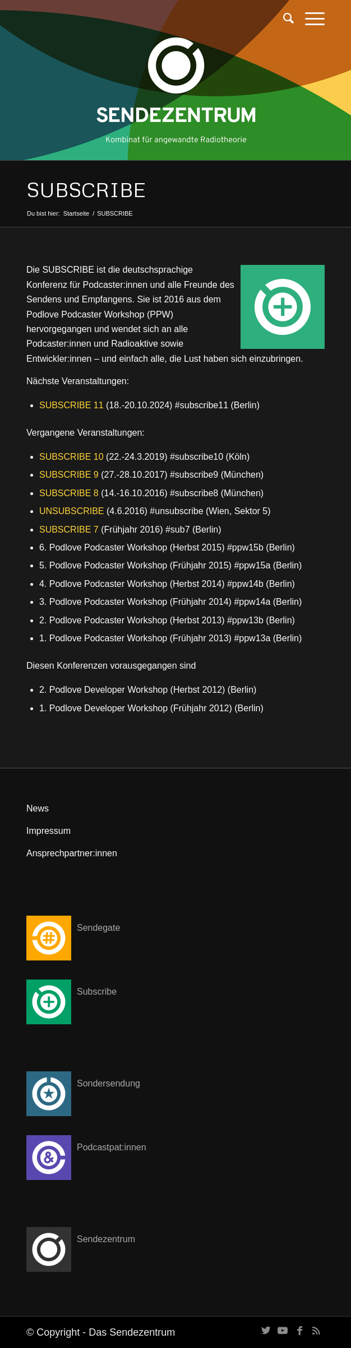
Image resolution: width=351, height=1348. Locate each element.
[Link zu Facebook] (299, 1330)
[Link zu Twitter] (265, 1330)
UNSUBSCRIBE (71, 511)
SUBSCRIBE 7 (69, 529)
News (37, 808)
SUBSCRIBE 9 (69, 474)
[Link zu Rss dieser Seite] (316, 1330)
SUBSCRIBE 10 (71, 456)
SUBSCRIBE (86, 189)
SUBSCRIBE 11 (71, 405)
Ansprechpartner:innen (71, 853)
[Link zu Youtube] (282, 1330)
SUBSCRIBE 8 (69, 493)
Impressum (48, 831)
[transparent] (145, 22)
